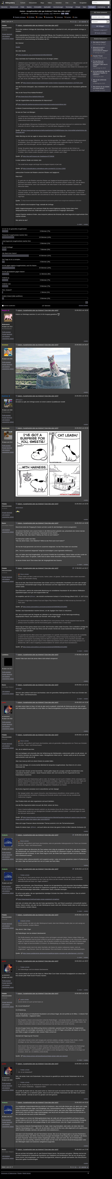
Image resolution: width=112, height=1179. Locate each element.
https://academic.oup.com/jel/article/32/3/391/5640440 (35, 55)
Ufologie (77, 7)
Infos (75, 17)
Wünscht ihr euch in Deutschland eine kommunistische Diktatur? (100, 50)
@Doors (32, 596)
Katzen (41, 13)
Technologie (69, 7)
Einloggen (101, 26)
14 (79, 21)
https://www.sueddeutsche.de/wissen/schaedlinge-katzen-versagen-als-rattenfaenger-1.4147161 (53, 953)
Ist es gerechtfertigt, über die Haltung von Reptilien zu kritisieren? (100, 74)
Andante (5, 835)
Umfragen (92, 7)
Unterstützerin (8, 329)
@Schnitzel (19, 508)
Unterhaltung (101, 7)
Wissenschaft (14, 7)
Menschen (4, 7)
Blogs (42, 3)
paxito (4, 702)
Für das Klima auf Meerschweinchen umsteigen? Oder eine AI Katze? (100, 64)
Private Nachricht (7, 34)
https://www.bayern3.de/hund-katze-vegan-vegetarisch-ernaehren (38, 899)
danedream (5, 428)
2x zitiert (79, 699)
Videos (50, 3)
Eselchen (6, 396)
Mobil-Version (27, 1173)
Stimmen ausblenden (8, 305)
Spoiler (18, 47)
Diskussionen (33, 3)
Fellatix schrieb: (24, 875)
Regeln (20, 1173)
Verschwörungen (58, 7)
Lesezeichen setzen (8, 38)
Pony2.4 (6, 310)
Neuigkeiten (83, 3)
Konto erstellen (101, 33)
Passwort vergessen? (100, 30)
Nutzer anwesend (100, 12)
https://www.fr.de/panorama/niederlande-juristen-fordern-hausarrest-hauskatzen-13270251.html (53, 83)
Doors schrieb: (23, 574)
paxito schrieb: (23, 999)
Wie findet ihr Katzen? (100, 43)
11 (75, 21)
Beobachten (49, 17)
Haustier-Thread (100, 57)
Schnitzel (5, 345)
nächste (83, 21)
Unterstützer (7, 412)
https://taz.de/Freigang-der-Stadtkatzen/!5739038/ (38, 156)
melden (86, 224)
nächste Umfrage (83, 305)
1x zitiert (79, 224)
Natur (84, 7)
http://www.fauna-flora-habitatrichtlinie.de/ (31, 96)
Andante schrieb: (24, 921)
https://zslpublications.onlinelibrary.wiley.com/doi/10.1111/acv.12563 (44, 168)
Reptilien (46, 13)
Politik (22, 7)
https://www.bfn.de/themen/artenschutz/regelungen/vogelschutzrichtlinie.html (42, 104)
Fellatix (4, 25)
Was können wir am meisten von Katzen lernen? (100, 88)
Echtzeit (23, 3)
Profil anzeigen (6, 332)
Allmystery (10, 3)
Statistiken (59, 3)
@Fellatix (19, 689)
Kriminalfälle (37, 7)
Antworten (60, 17)
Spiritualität (47, 7)
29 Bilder (31, 17)
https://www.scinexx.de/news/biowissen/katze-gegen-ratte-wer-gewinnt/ (45, 1056)
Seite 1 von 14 (7, 21)
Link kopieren (6, 36)
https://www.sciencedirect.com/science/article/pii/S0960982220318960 (45, 607)
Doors (4, 523)
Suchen (68, 17)
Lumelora (5, 655)
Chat (67, 3)
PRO (51, 13)
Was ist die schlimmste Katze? (100, 81)
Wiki (74, 3)
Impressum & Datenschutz (9, 1173)
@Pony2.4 (19, 400)
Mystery (29, 7)
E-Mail (66, 13)
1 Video (40, 17)
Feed (62, 13)
